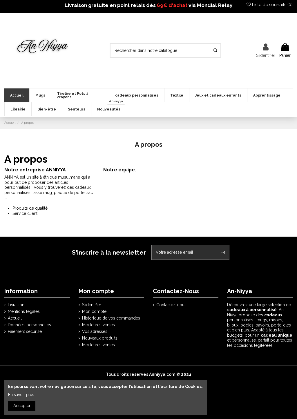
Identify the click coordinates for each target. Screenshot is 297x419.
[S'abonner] (223, 252)
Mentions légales (24, 311)
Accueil (15, 318)
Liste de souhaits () (270, 4)
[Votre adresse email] (184, 252)
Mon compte (94, 311)
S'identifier (91, 304)
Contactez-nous (171, 304)
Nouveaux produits (99, 338)
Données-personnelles (29, 324)
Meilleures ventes (98, 324)
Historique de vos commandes (111, 318)
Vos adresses (94, 331)
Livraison (16, 304)
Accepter (21, 405)
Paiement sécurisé (25, 331)
